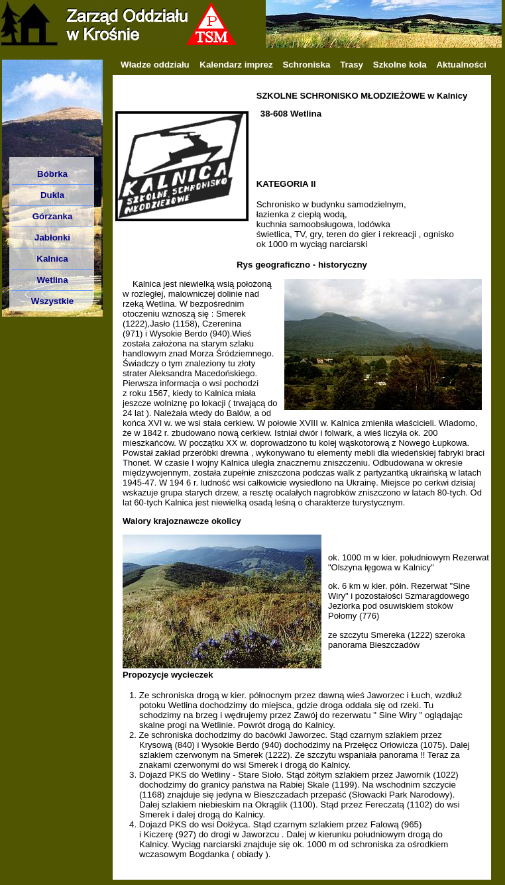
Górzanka (52, 216)
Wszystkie (52, 301)
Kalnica (52, 259)
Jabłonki (52, 237)
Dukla (52, 195)
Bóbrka (52, 174)
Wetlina (52, 280)
